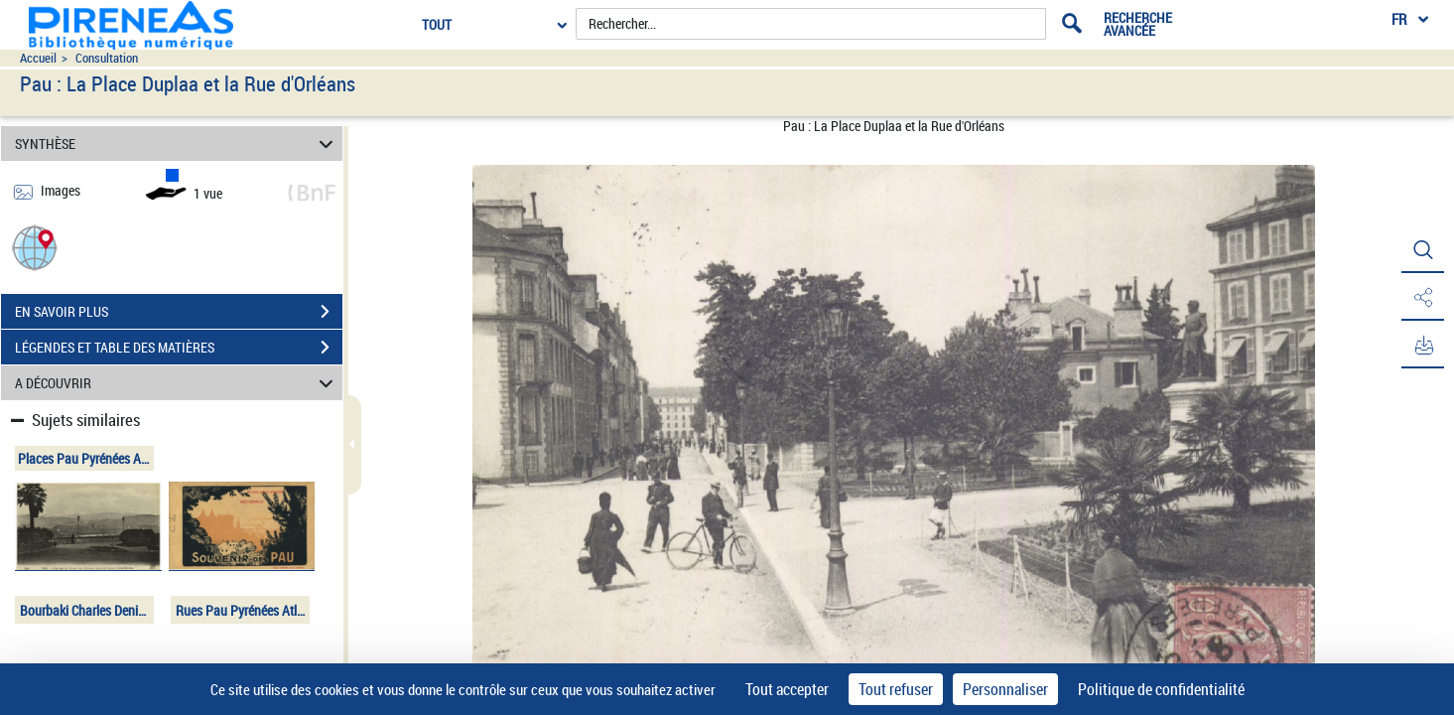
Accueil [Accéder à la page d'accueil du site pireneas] (38, 58)
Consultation (106, 58)
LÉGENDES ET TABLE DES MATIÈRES (178, 347)
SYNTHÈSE (177, 143)
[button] (35, 246)
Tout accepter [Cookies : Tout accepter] (787, 689)
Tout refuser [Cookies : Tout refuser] (896, 689)
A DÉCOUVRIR (177, 382)
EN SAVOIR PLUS (178, 312)
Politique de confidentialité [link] (1161, 689)
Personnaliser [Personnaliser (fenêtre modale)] (1005, 689)
